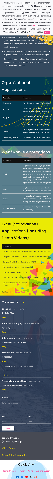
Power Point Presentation (14, 455)
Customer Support (43, 471)
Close (47, 32)
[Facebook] (22, 477)
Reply (4, 317)
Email (29, 416)
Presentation (15, 292)
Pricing (30, 471)
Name (4, 416)
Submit (8, 428)
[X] (31, 477)
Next (22, 302)
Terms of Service (9, 471)
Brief (23, 292)
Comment (5, 398)
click (34, 26)
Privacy (22, 471)
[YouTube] (26, 477)
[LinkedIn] (17, 477)
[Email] (35, 477)
